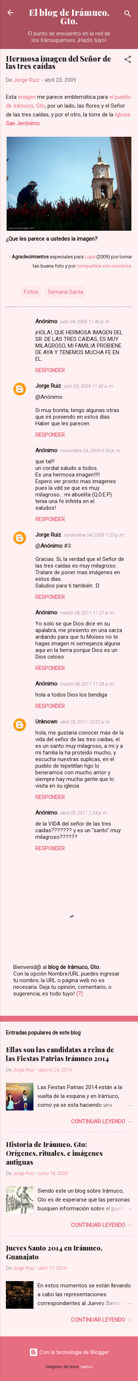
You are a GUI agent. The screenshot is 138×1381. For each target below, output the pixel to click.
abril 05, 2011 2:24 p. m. (84, 813)
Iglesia (122, 114)
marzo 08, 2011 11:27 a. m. (87, 612)
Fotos (31, 292)
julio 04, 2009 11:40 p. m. (85, 321)
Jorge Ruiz (48, 386)
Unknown (46, 721)
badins (87, 1366)
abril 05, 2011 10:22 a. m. (85, 722)
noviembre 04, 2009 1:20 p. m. (94, 535)
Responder (50, 370)
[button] (127, 60)
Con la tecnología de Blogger (69, 1352)
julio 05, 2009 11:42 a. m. (89, 386)
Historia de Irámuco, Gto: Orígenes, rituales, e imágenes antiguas (54, 1153)
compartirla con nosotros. (104, 266)
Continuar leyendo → (101, 1121)
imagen (27, 97)
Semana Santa (65, 292)
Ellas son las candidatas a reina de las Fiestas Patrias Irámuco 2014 (60, 1054)
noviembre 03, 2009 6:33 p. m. (90, 450)
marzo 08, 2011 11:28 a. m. (87, 684)
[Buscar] (127, 15)
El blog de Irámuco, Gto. (69, 17)
